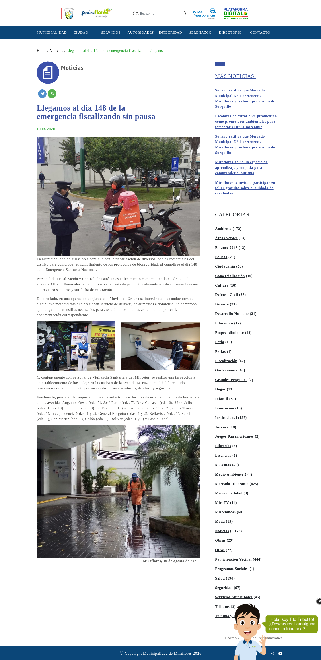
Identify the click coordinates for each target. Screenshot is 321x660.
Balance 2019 (226, 248)
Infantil (221, 399)
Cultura (222, 285)
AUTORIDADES (140, 32)
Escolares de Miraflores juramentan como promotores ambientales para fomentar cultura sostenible (246, 121)
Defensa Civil (226, 295)
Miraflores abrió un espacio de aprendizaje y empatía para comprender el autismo (241, 167)
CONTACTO (260, 32)
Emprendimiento (229, 333)
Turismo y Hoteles (230, 616)
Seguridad (224, 588)
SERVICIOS (111, 32)
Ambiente (223, 229)
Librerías (223, 446)
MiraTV (222, 503)
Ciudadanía (225, 266)
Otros (220, 550)
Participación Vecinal (233, 559)
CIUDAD (81, 32)
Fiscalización (226, 361)
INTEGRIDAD (170, 32)
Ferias (220, 352)
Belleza (221, 257)
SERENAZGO (200, 32)
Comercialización (230, 276)
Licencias (223, 456)
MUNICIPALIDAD (51, 32)
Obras (220, 540)
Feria (219, 342)
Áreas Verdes (226, 238)
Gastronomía (226, 370)
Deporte (222, 304)
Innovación (224, 408)
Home (41, 51)
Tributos (222, 607)
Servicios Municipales (234, 597)
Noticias (56, 51)
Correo (231, 638)
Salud (220, 578)
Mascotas (223, 465)
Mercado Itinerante (232, 484)
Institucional (226, 418)
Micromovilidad (229, 493)
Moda (220, 522)
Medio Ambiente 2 (230, 474)
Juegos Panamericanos (234, 437)
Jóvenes (221, 427)
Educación (224, 323)
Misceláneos (225, 512)
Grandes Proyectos (231, 380)
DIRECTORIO (230, 32)
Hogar (220, 389)
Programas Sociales (232, 569)
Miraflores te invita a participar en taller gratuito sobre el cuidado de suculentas (245, 188)
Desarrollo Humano (232, 314)
